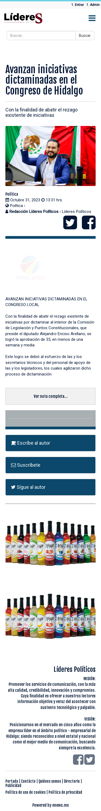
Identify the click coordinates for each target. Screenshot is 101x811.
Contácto (28, 781)
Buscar (85, 35)
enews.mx (60, 805)
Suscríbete (25, 465)
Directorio (72, 781)
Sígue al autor (28, 487)
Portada (11, 781)
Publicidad (13, 785)
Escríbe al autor (30, 443)
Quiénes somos (50, 781)
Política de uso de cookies (25, 792)
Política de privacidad (65, 792)
